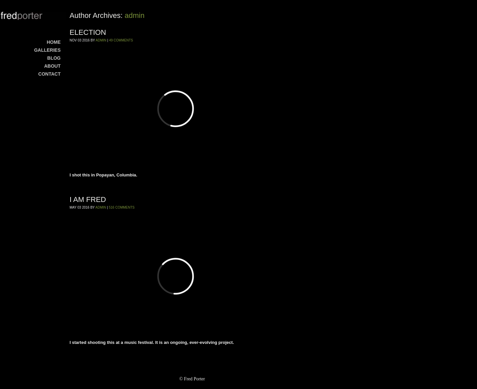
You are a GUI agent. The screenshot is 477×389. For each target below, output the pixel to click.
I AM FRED (88, 199)
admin (134, 15)
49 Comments (121, 40)
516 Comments (121, 207)
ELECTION (88, 32)
